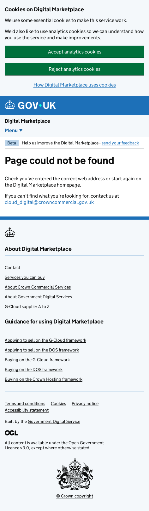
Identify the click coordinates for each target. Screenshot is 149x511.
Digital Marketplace (27, 121)
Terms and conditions (25, 403)
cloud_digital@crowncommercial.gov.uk (49, 202)
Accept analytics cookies (74, 52)
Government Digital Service (54, 421)
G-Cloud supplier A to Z (27, 306)
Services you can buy (25, 277)
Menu (11, 130)
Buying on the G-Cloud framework (37, 359)
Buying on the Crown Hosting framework (43, 379)
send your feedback (120, 143)
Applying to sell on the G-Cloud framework (45, 340)
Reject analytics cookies (74, 69)
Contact (12, 267)
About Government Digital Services (38, 297)
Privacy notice (85, 403)
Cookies (58, 403)
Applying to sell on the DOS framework (42, 350)
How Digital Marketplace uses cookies (74, 85)
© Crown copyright (74, 496)
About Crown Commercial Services (38, 287)
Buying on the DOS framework (34, 369)
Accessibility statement (27, 410)
